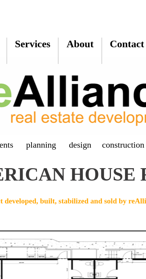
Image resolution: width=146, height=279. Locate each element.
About (80, 44)
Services (32, 44)
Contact (127, 44)
